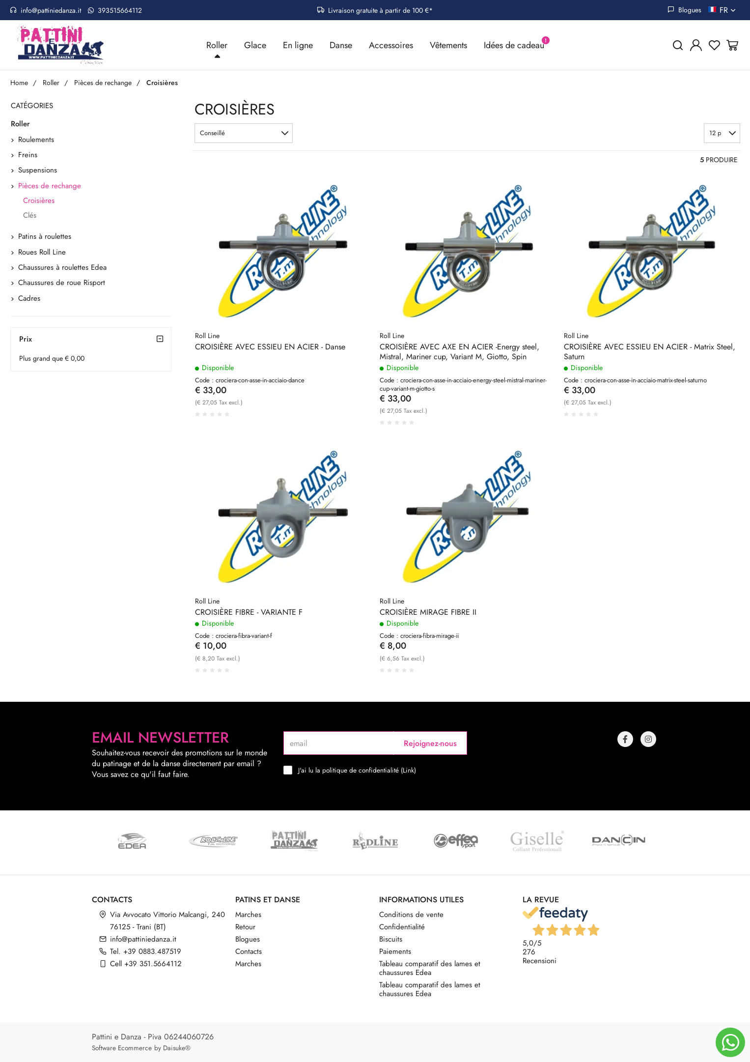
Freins (27, 155)
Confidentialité (402, 926)
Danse (341, 45)
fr (729, 10)
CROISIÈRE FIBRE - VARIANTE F (249, 613)
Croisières (39, 201)
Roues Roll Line (42, 252)
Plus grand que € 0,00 (51, 358)
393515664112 (115, 10)
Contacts (248, 951)
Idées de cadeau (514, 45)
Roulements (36, 139)
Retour (245, 926)
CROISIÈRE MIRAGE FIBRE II (428, 613)
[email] (338, 743)
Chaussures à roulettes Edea (62, 267)
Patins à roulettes (44, 236)
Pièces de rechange (49, 186)
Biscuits (390, 939)
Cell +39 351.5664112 (146, 963)
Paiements (395, 951)
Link (408, 770)
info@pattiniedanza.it (45, 10)
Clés (29, 215)
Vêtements (448, 45)
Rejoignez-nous (430, 743)
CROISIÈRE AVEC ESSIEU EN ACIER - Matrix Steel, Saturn (649, 352)
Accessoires (391, 45)
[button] (243, 134)
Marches (248, 914)
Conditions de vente (411, 914)
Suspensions (37, 170)
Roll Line (207, 336)
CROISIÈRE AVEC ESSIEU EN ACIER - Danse (270, 347)
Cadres (29, 298)
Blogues (684, 10)
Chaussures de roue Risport (61, 283)
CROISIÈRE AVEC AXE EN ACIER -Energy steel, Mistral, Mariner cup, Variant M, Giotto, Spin (459, 352)
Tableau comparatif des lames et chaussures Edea (429, 968)
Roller (216, 45)
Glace (255, 45)
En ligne (298, 45)
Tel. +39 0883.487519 (145, 951)
